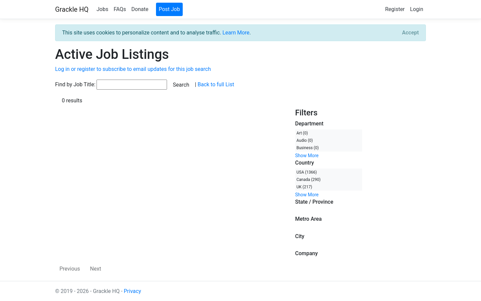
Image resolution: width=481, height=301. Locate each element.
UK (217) (304, 187)
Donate (139, 9)
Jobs (102, 9)
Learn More (236, 32)
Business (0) (308, 147)
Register (395, 9)
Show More (307, 155)
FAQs (120, 9)
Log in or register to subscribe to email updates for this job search (133, 69)
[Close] (410, 33)
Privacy (132, 291)
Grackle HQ (72, 9)
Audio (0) (305, 140)
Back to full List (215, 84)
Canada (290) (309, 179)
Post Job (169, 9)
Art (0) (302, 133)
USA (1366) (307, 172)
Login (416, 9)
